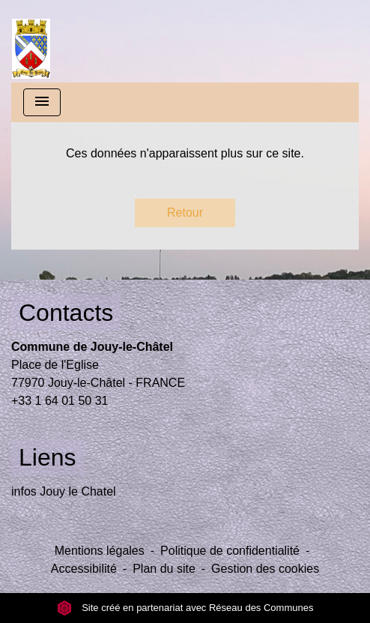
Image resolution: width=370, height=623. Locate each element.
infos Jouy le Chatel (63, 491)
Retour (185, 212)
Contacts (66, 312)
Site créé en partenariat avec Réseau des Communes (185, 607)
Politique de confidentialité (230, 550)
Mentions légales (100, 550)
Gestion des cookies (265, 568)
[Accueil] (31, 41)
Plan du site (164, 568)
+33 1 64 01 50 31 (59, 400)
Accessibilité (84, 568)
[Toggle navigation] (42, 102)
